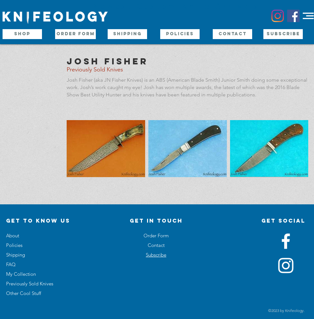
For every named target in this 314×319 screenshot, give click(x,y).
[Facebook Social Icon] (293, 16)
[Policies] (180, 34)
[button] (308, 15)
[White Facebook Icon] (286, 241)
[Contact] (232, 34)
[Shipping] (127, 34)
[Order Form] (75, 34)
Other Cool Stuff (23, 293)
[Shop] (22, 34)
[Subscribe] (283, 34)
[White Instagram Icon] (286, 265)
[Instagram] (277, 16)
